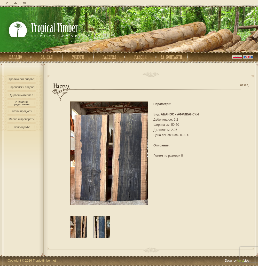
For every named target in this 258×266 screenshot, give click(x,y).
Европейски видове (21, 87)
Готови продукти (21, 111)
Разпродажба (21, 127)
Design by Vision (237, 260)
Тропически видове (21, 79)
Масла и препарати (21, 119)
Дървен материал (21, 95)
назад (244, 85)
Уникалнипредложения (21, 102)
